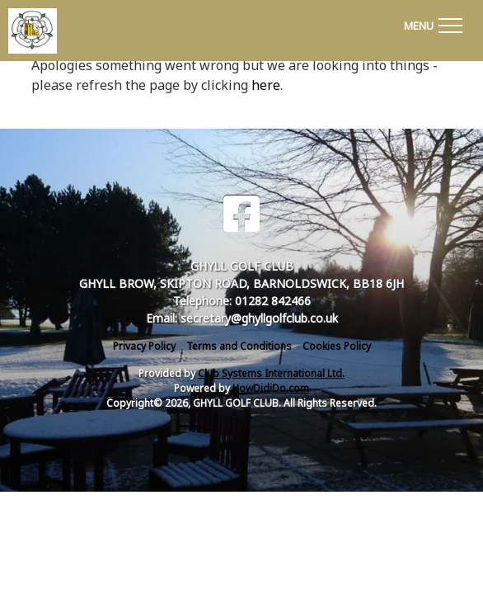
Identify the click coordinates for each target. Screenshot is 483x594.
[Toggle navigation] (432, 23)
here (265, 85)
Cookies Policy (336, 346)
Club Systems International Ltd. (271, 373)
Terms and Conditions (239, 346)
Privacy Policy (144, 346)
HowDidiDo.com (270, 388)
